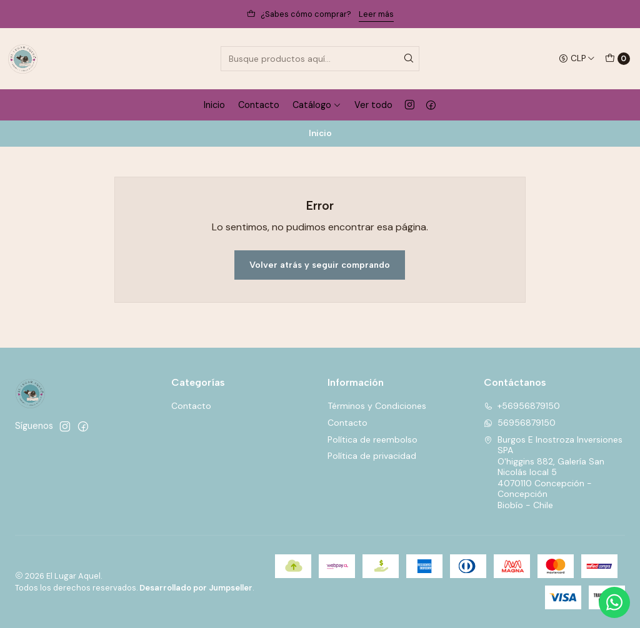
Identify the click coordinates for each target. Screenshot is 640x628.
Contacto (258, 104)
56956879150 (520, 422)
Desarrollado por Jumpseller (195, 587)
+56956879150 (522, 405)
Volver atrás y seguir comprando (319, 264)
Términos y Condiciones (377, 405)
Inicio (214, 104)
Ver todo (373, 104)
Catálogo (316, 104)
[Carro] (617, 59)
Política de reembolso (373, 439)
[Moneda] (577, 58)
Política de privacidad (372, 455)
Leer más (376, 14)
